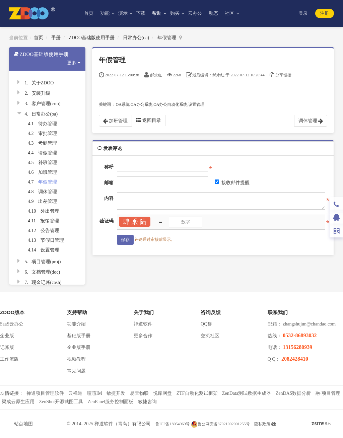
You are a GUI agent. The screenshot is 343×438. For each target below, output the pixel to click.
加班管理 (47, 172)
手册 (56, 37)
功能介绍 (76, 323)
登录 (303, 13)
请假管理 (47, 152)
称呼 (109, 166)
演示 (123, 13)
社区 (230, 13)
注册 (324, 13)
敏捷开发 (116, 393)
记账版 (7, 347)
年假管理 (166, 37)
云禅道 (75, 393)
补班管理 (47, 162)
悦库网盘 (162, 393)
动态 (213, 13)
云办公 (195, 13)
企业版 (7, 335)
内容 (109, 198)
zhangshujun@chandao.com (309, 323)
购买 (175, 13)
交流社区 (210, 335)
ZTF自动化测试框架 (197, 393)
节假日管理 (52, 240)
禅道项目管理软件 (45, 393)
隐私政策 (262, 424)
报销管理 (49, 220)
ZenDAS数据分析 (293, 393)
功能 (105, 13)
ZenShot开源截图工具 (61, 401)
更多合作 (143, 335)
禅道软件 (143, 323)
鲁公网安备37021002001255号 (220, 424)
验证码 (106, 220)
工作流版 (9, 359)
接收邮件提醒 (232, 182)
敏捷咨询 (147, 401)
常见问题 (76, 370)
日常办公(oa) (136, 37)
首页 (88, 13)
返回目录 (148, 120)
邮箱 (109, 182)
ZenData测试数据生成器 (246, 393)
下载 (140, 13)
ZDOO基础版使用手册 (92, 37)
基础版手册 (78, 335)
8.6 (321, 424)
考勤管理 (47, 143)
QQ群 (206, 323)
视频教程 (76, 359)
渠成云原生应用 (18, 401)
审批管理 (47, 133)
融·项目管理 (328, 393)
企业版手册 (78, 347)
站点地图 (23, 423)
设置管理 (50, 249)
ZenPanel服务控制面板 (110, 401)
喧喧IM (94, 393)
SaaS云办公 (11, 323)
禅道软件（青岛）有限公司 (122, 423)
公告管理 (50, 230)
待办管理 (47, 123)
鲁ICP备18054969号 (172, 424)
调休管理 (47, 191)
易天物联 (139, 393)
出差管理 (47, 201)
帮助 (157, 13)
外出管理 (50, 211)
